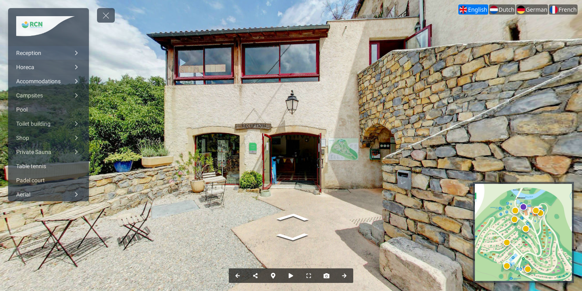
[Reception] (48, 53)
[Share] (255, 275)
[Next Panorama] (344, 275)
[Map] (273, 275)
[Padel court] (48, 180)
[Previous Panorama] (238, 275)
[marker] (526, 228)
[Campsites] (48, 95)
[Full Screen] (309, 275)
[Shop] (48, 138)
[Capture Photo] (326, 275)
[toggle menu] (106, 15)
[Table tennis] (48, 166)
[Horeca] (48, 67)
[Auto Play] (291, 275)
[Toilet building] (48, 124)
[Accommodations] (48, 81)
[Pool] (48, 109)
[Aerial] (48, 194)
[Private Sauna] (48, 152)
